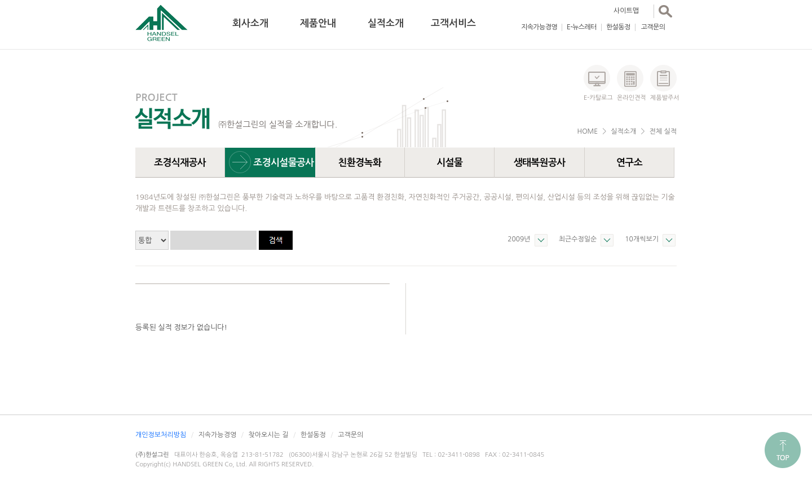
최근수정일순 (578, 239)
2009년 (519, 239)
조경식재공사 (180, 162)
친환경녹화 (360, 162)
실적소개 (386, 23)
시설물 (449, 162)
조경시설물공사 (283, 162)
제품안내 (318, 23)
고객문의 (653, 27)
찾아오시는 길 (268, 434)
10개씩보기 (642, 239)
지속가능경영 (539, 27)
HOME (587, 131)
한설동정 (618, 27)
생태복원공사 (540, 162)
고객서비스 (453, 23)
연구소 (629, 162)
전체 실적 (663, 131)
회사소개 (250, 23)
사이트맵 (626, 10)
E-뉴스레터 (582, 27)
